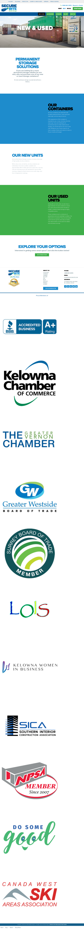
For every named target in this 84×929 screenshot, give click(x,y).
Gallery (66, 14)
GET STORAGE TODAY (42, 254)
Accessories (50, 14)
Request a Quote (78, 5)
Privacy (45, 282)
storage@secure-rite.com (71, 277)
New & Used (41, 14)
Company (45, 274)
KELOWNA (17, 1)
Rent (60, 8)
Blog (44, 279)
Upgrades (58, 14)
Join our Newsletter (50, 288)
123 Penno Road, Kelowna (70, 281)
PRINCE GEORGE (54, 1)
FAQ (44, 278)
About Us (72, 14)
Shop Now (77, 8)
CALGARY (10, 1)
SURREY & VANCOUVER (36, 1)
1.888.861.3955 (66, 5)
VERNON (46, 1)
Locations (46, 272)
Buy (64, 8)
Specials (45, 281)
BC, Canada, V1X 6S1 (69, 283)
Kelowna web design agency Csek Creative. (58, 924)
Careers (45, 275)
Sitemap (45, 284)
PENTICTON (25, 1)
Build (69, 8)
